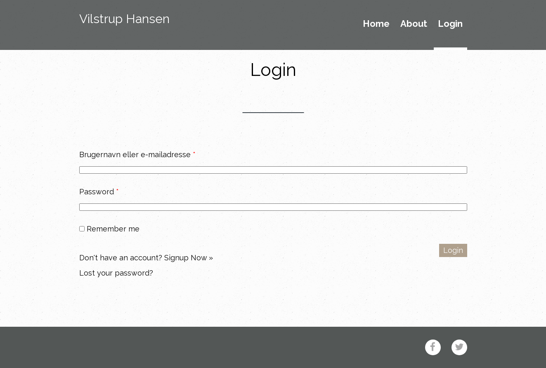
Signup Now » (188, 257)
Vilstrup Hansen (124, 19)
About (413, 24)
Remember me (109, 228)
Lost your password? (116, 273)
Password (99, 191)
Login (450, 24)
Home (376, 24)
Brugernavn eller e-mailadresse (137, 154)
